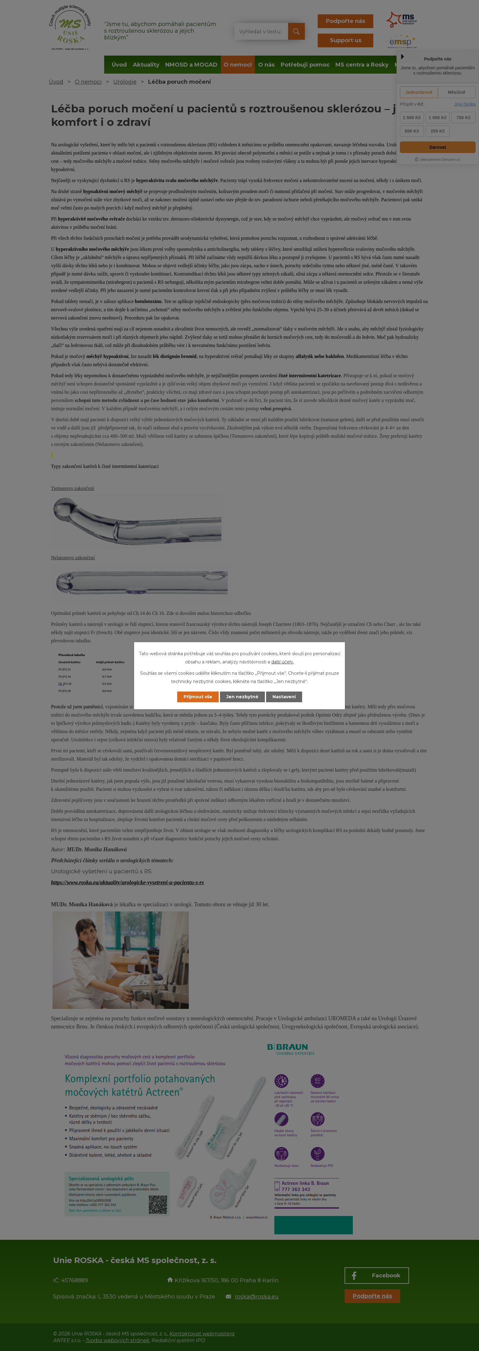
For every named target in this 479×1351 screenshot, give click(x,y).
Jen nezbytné (242, 696)
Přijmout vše (198, 696)
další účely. (282, 662)
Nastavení (284, 696)
